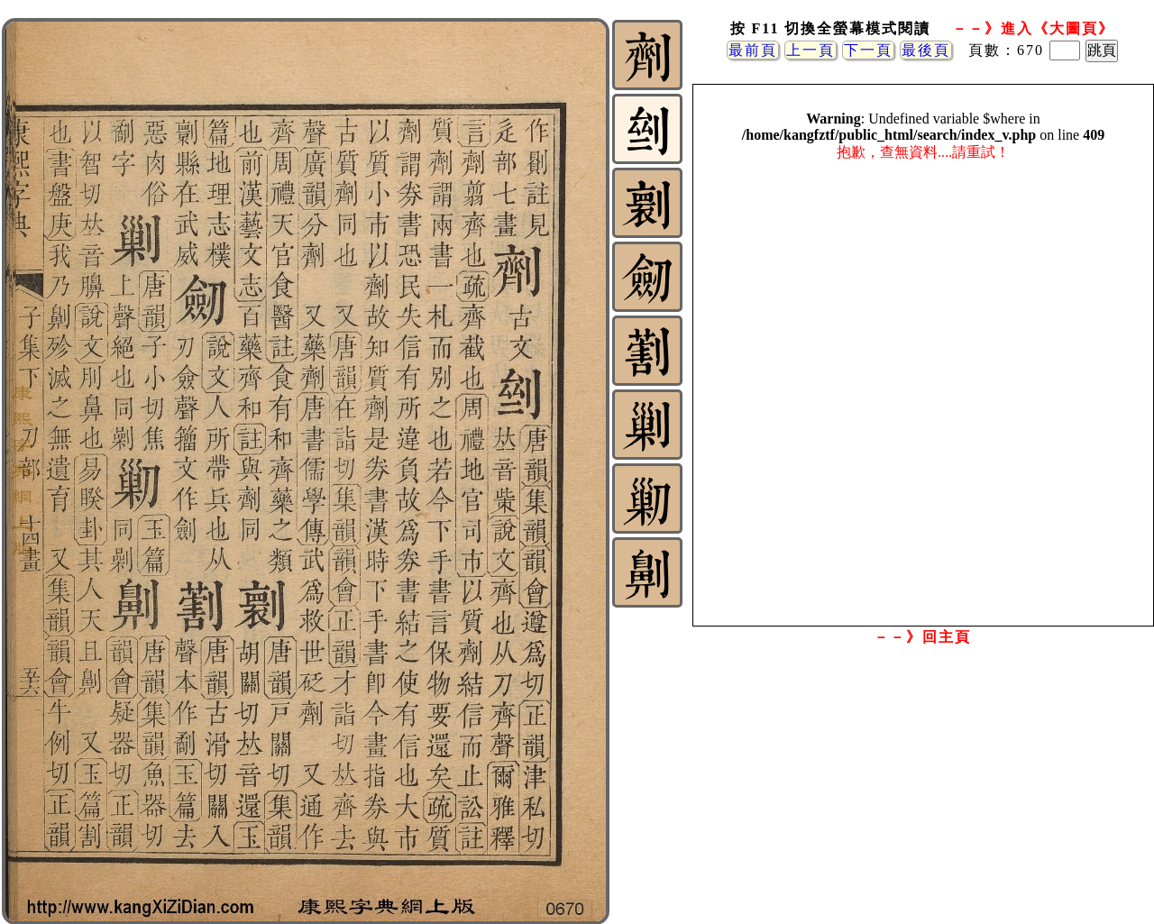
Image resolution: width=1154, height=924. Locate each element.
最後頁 (926, 50)
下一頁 (868, 50)
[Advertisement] (922, 796)
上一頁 (810, 50)
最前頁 (752, 50)
